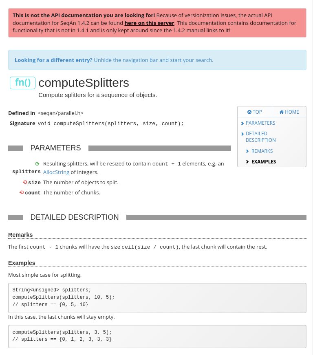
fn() (23, 82)
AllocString (56, 171)
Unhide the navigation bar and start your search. (114, 60)
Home (289, 111)
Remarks (262, 151)
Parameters (261, 122)
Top (254, 111)
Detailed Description (261, 136)
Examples (263, 161)
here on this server (149, 22)
